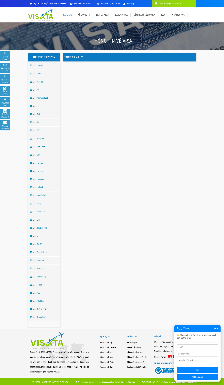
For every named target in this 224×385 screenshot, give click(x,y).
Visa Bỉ (34, 130)
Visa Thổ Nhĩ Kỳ (38, 309)
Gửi (197, 370)
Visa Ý (34, 236)
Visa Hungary (37, 179)
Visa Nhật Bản (37, 301)
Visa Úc (34, 106)
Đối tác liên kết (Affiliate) (136, 367)
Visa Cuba (35, 73)
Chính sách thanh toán (136, 362)
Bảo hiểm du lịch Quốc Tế (82, 3)
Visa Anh (35, 114)
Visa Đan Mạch (37, 146)
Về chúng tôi (132, 342)
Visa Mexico (36, 81)
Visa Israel (36, 284)
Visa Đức (35, 154)
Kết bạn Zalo (197, 377)
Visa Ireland (36, 187)
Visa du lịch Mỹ (106, 342)
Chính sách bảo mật (135, 352)
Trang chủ (70, 57)
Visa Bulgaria (37, 138)
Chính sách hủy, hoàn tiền (137, 357)
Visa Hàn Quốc (37, 268)
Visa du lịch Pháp (107, 362)
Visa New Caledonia (39, 195)
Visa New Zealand (39, 98)
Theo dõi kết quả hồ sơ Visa (110, 3)
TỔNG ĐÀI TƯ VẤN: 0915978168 (168, 3)
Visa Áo (34, 122)
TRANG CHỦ (67, 15)
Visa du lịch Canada (108, 347)
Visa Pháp (35, 203)
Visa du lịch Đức (106, 367)
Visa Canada (36, 65)
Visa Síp (35, 220)
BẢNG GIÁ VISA (121, 15)
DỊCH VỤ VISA (102, 15)
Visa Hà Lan (36, 163)
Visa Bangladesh (38, 252)
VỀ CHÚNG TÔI (84, 15)
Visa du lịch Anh (106, 357)
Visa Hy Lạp (36, 171)
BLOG (163, 15)
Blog (80, 57)
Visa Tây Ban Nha (38, 228)
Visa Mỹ (34, 90)
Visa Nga (35, 293)
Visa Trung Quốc (38, 317)
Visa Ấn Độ (36, 244)
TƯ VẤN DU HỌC (178, 15)
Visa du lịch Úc (106, 352)
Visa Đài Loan (37, 260)
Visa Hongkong (38, 276)
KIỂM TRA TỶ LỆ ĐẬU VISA (144, 15)
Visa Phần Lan (37, 211)
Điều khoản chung (134, 347)
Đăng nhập (128, 3)
